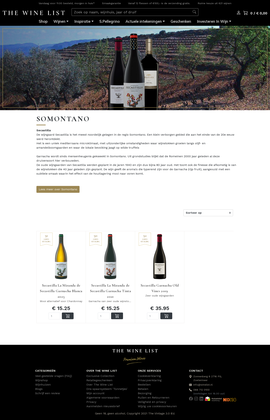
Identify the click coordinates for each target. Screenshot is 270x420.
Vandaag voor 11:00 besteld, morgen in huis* (67, 3)
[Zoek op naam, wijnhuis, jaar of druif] (131, 12)
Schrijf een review (47, 393)
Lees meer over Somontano (58, 189)
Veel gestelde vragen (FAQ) (53, 376)
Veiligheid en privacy (152, 402)
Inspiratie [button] (82, 21)
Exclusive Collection (100, 376)
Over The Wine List (99, 384)
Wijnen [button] (59, 21)
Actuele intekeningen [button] (144, 21)
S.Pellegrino (109, 21)
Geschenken (181, 21)
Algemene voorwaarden (102, 397)
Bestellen (144, 384)
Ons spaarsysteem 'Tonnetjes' (107, 389)
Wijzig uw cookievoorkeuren (157, 406)
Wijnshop (41, 380)
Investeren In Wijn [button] (212, 21)
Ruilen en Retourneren (153, 397)
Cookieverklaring (149, 376)
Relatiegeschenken (99, 380)
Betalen (143, 389)
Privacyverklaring (150, 380)
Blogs (39, 389)
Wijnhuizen (43, 384)
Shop (43, 21)
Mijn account (95, 393)
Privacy (91, 402)
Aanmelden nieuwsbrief (103, 406)
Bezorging (145, 393)
